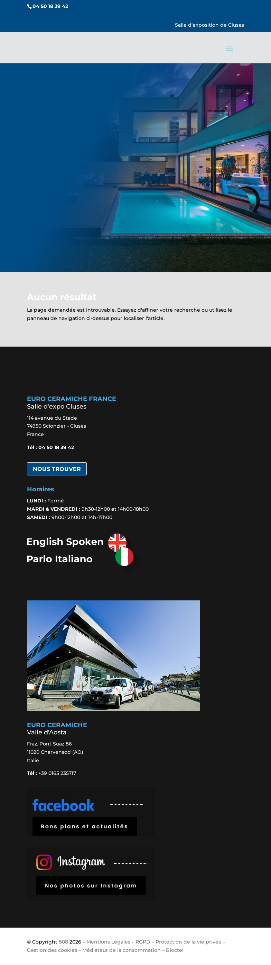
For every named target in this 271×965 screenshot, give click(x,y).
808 (63, 942)
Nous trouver (57, 469)
